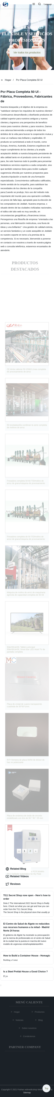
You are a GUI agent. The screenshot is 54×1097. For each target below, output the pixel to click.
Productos (40, 1012)
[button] (33, 4)
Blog (41, 1020)
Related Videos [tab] (17, 876)
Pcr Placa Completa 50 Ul (29, 80)
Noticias (19, 1020)
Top (46, 1088)
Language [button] (48, 4)
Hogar (8, 80)
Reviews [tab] (13, 884)
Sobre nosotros (29, 1028)
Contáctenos (29, 1036)
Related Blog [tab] (16, 869)
